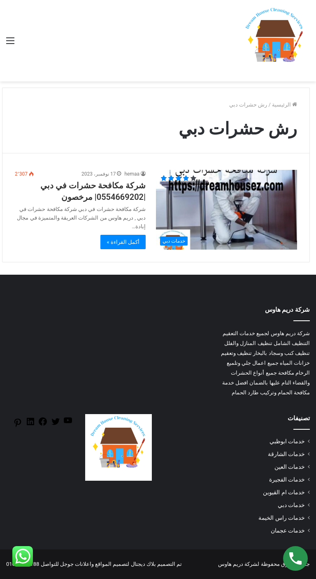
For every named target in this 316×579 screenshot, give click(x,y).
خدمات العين (289, 466)
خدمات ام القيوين (284, 492)
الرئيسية (284, 105)
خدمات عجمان (288, 530)
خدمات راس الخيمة (281, 517)
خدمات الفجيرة (287, 479)
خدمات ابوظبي (287, 441)
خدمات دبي (291, 505)
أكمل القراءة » (123, 242)
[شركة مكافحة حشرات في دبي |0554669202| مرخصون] (226, 209)
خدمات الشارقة (286, 454)
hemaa (131, 174)
